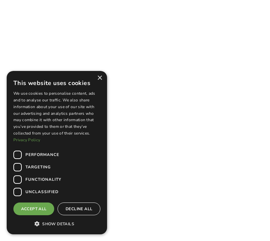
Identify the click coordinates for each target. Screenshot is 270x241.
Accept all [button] (34, 209)
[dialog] (57, 152)
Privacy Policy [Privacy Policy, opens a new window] (26, 140)
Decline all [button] (79, 209)
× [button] (99, 78)
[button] (56, 224)
